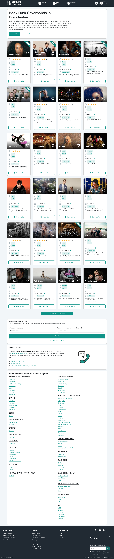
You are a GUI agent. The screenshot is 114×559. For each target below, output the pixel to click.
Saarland (61, 454)
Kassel (11, 457)
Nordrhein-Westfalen (65, 399)
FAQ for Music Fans (8, 535)
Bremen (11, 431)
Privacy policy (91, 558)
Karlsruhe (12, 379)
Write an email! (16, 364)
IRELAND (13, 464)
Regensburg (13, 405)
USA (60, 505)
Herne (60, 416)
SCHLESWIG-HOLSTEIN (68, 483)
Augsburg (12, 403)
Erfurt (60, 499)
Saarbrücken (62, 457)
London (11, 437)
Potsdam (12, 424)
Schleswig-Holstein (64, 487)
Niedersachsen (63, 379)
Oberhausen (62, 431)
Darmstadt (12, 459)
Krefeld (60, 418)
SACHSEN (62, 460)
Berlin (11, 416)
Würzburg (12, 409)
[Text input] (98, 548)
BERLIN (12, 413)
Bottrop (60, 407)
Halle (60, 480)
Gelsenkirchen (62, 409)
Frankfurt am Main (14, 452)
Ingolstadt (12, 407)
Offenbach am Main (15, 461)
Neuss (60, 429)
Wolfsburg (61, 390)
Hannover (61, 382)
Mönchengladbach (64, 422)
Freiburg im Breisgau (15, 384)
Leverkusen (62, 420)
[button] (103, 3)
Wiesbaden (12, 454)
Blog (61, 533)
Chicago (60, 510)
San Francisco (62, 521)
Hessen (11, 450)
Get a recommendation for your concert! (23, 366)
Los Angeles (62, 517)
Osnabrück (61, 388)
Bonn (59, 405)
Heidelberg (12, 386)
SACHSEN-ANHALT (66, 473)
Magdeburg (61, 478)
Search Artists (14, 34)
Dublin (11, 469)
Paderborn (61, 433)
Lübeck (60, 489)
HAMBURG (13, 441)
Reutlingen (12, 394)
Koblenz (60, 444)
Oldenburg (61, 386)
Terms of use (99, 558)
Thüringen (61, 497)
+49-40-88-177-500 (18, 361)
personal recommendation (18, 353)
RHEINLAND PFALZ (66, 438)
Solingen (61, 435)
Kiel (59, 491)
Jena (59, 502)
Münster (61, 427)
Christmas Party (36, 548)
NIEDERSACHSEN (65, 376)
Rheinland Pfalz (63, 442)
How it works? (26, 34)
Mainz (60, 446)
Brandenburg (13, 422)
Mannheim (12, 382)
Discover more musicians (57, 313)
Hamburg (12, 444)
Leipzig (60, 465)
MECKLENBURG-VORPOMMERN (22, 473)
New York (61, 512)
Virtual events (35, 544)
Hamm (60, 414)
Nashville (61, 514)
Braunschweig (62, 384)
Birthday (34, 542)
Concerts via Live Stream (38, 538)
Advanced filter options (57, 340)
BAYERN (12, 398)
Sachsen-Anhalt (63, 476)
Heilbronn (12, 390)
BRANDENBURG (16, 419)
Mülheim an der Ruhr (65, 424)
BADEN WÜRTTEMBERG (19, 376)
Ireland (11, 467)
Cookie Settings (108, 558)
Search (57, 336)
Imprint (84, 558)
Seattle (60, 519)
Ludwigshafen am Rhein (65, 448)
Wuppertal (61, 401)
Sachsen (60, 463)
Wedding (34, 540)
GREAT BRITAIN (15, 434)
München (12, 401)
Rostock (11, 476)
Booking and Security (9, 538)
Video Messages (36, 535)
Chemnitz (61, 469)
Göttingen (61, 392)
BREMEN (12, 428)
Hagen (60, 412)
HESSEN (12, 447)
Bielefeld (61, 403)
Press (61, 538)
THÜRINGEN (63, 494)
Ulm (10, 388)
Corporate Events (36, 546)
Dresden (61, 467)
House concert (36, 533)
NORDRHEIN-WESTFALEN (69, 396)
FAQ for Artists (7, 533)
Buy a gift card (7, 540)
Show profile (20, 81)
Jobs (61, 535)
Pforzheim (12, 392)
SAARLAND (63, 451)
